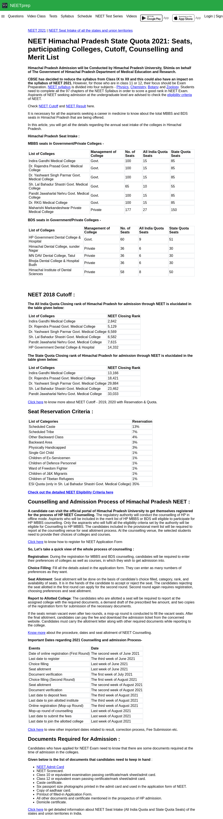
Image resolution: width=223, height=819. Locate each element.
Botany (153, 87)
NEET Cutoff (48, 106)
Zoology (172, 87)
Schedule (84, 16)
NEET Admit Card (50, 767)
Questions (16, 16)
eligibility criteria (179, 95)
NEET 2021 (37, 30)
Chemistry (138, 87)
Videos (131, 16)
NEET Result (76, 106)
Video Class (36, 16)
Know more (37, 633)
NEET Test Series (109, 16)
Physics (122, 87)
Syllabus (67, 16)
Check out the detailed (70, 492)
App (154, 18)
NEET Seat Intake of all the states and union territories (91, 30)
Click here (35, 402)
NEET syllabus (59, 87)
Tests (53, 16)
